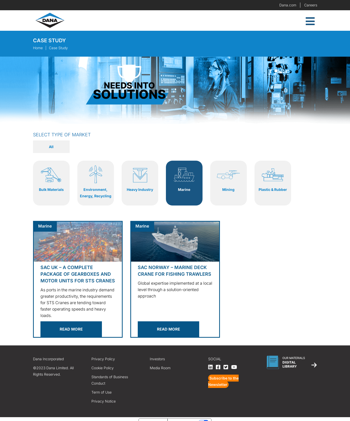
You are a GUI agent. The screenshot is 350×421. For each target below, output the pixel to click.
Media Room (160, 361)
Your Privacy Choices (183, 415)
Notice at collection (153, 415)
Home (38, 48)
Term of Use (101, 386)
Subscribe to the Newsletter (223, 374)
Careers (310, 5)
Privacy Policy (103, 352)
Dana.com (287, 5)
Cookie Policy (102, 361)
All (51, 147)
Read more (71, 322)
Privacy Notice (103, 395)
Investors (157, 352)
